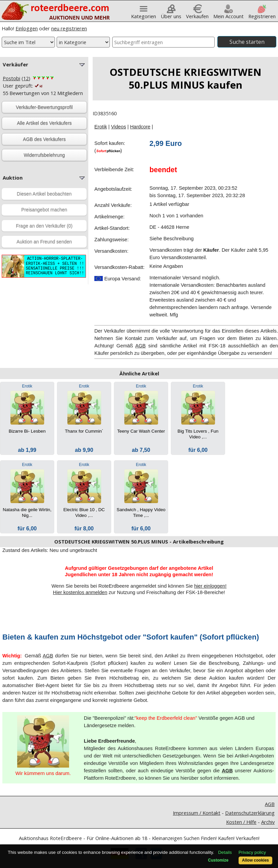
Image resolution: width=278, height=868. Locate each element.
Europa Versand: (117, 278)
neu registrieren (69, 28)
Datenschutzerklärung (250, 812)
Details (225, 852)
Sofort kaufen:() (109, 147)
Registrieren (262, 14)
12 (26, 78)
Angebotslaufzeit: (113, 189)
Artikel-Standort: (112, 228)
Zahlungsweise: (111, 239)
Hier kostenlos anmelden (80, 592)
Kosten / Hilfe (241, 821)
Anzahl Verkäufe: (113, 205)
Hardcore (140, 126)
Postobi (11, 78)
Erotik (100, 126)
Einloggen (27, 28)
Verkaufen (197, 14)
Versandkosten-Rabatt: (119, 267)
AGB (140, 345)
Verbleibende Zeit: (114, 169)
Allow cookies (255, 860)
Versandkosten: (111, 251)
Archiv (268, 821)
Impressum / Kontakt (196, 812)
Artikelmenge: (109, 216)
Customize (218, 860)
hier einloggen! (210, 586)
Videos (118, 126)
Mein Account (228, 14)
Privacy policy (252, 852)
